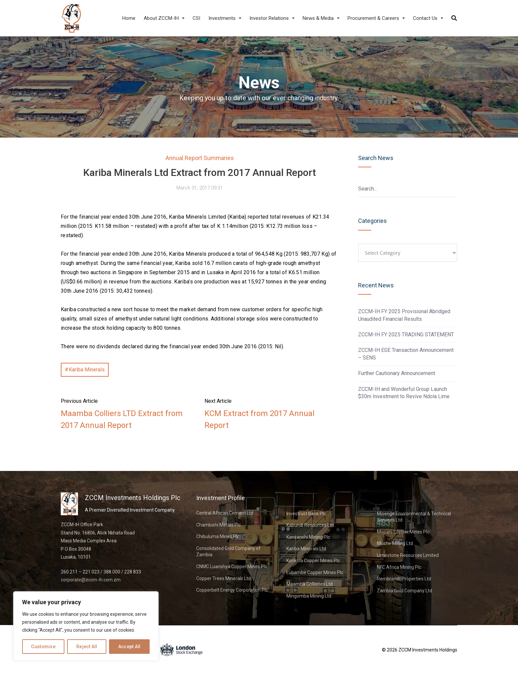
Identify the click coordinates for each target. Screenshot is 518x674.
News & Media (318, 18)
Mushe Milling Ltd (395, 543)
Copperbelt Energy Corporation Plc (232, 590)
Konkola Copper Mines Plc (313, 560)
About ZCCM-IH (161, 18)
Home (128, 18)
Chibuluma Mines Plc (218, 536)
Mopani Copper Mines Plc (403, 531)
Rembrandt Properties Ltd (404, 578)
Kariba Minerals (87, 369)
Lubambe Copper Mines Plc (314, 572)
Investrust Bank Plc (306, 513)
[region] (86, 626)
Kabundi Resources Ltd (310, 525)
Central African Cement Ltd (224, 513)
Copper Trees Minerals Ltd (223, 578)
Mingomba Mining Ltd (308, 596)
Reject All (86, 646)
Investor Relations (269, 18)
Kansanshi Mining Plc (308, 537)
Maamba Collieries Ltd (309, 584)
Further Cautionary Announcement (396, 373)
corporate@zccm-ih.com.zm (91, 579)
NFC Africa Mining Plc (399, 567)
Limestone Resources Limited (408, 555)
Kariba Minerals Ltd (306, 548)
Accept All (129, 646)
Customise (43, 646)
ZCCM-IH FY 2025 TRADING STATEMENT (406, 334)
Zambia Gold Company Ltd (404, 590)
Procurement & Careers (373, 18)
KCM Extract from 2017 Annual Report (259, 419)
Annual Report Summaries (200, 157)
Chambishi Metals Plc (218, 524)
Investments (222, 18)
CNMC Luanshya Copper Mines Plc (231, 566)
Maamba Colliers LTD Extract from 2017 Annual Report (122, 419)
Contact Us (425, 18)
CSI (196, 18)
